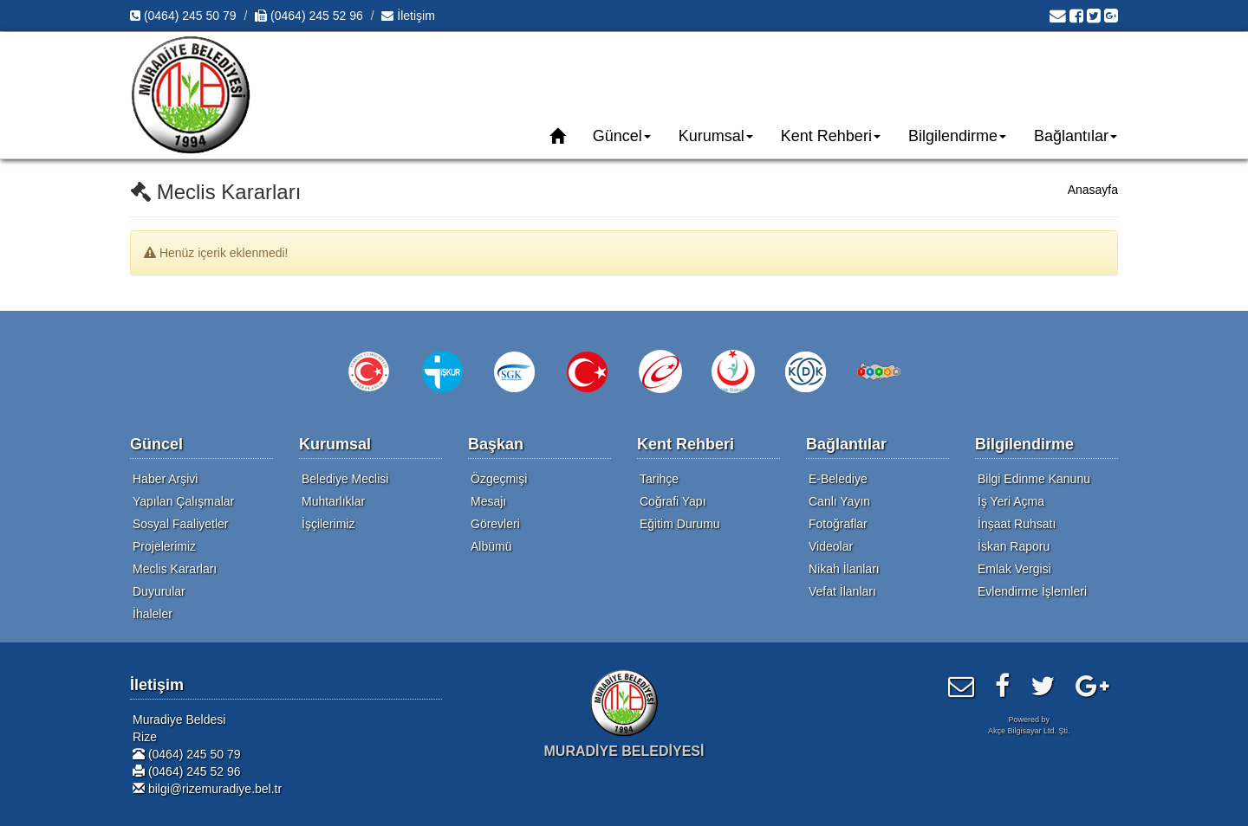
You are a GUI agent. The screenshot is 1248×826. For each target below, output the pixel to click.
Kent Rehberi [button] (831, 136)
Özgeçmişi (499, 479)
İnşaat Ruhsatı (1017, 524)
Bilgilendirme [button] (957, 136)
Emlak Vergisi (1014, 569)
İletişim (407, 16)
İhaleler (152, 614)
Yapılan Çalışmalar (183, 501)
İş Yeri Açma (1011, 501)
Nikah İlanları (844, 569)
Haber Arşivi (165, 479)
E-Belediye (838, 479)
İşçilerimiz (328, 524)
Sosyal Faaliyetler (181, 524)
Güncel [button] (622, 136)
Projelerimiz (164, 546)
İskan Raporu (1014, 546)
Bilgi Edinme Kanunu (1034, 479)
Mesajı (488, 501)
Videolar (831, 546)
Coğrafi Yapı (673, 501)
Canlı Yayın (839, 501)
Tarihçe (659, 479)
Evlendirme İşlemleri (1032, 591)
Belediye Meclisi (345, 479)
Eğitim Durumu (680, 524)
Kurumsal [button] (716, 136)
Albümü (491, 546)
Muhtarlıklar (333, 501)
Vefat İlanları (842, 591)
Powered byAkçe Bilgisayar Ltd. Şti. (1029, 725)
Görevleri (495, 524)
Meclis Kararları (175, 569)
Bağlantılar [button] (1075, 136)
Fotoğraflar (838, 524)
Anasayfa (1093, 190)
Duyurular (159, 591)
